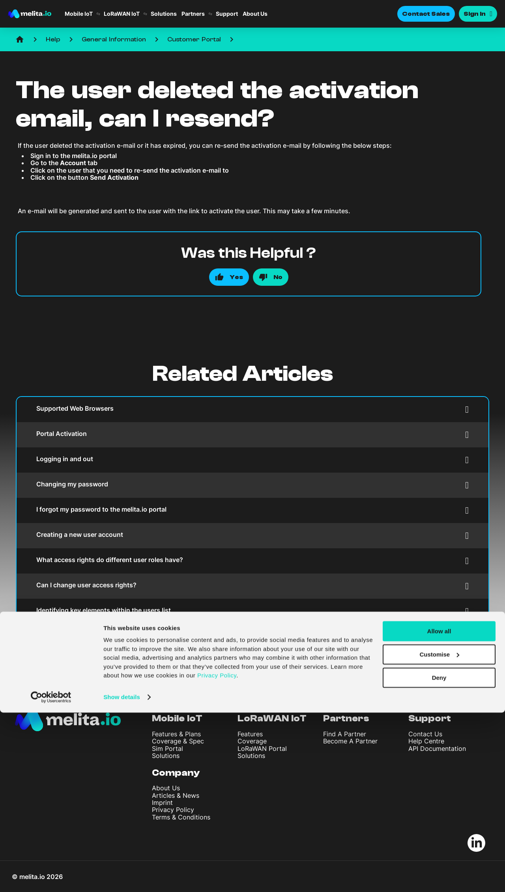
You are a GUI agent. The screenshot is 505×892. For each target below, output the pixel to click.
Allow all (439, 810)
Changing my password (252, 485)
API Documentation (437, 748)
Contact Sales (426, 13)
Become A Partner (350, 741)
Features (250, 734)
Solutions (164, 14)
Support (227, 14)
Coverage (252, 741)
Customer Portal (194, 39)
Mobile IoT (79, 14)
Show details (121, 876)
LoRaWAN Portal (262, 748)
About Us (255, 14)
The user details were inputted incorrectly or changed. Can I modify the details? (252, 636)
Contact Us (425, 734)
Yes (236, 277)
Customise (439, 834)
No (277, 277)
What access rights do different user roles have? (252, 561)
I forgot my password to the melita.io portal (252, 510)
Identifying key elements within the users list (252, 611)
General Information (114, 39)
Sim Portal (167, 748)
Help (53, 39)
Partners (193, 14)
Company (176, 772)
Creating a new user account (252, 535)
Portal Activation (252, 434)
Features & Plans (176, 734)
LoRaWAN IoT (122, 14)
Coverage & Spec (178, 741)
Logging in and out (252, 460)
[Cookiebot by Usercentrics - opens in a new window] (51, 877)
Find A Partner (344, 734)
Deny (439, 857)
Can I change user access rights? (252, 586)
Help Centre (426, 741)
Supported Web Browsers (252, 409)
